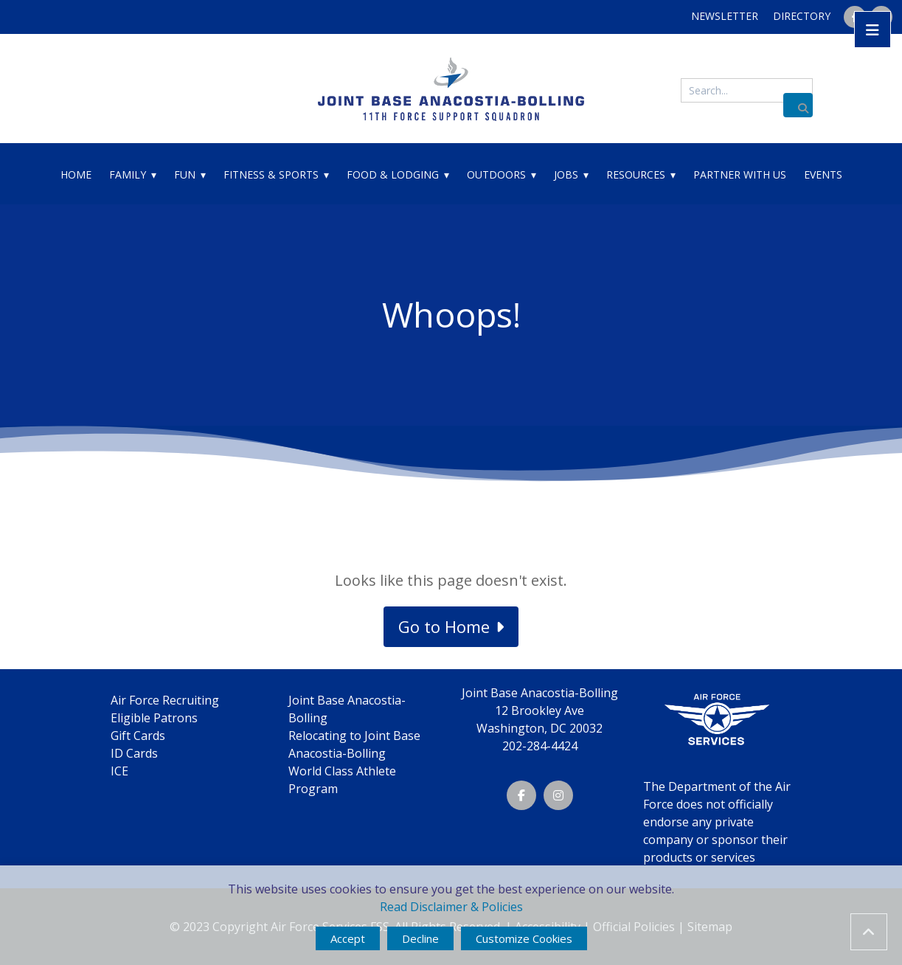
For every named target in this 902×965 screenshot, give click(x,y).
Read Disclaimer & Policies (451, 907)
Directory (801, 16)
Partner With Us (739, 174)
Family (127, 174)
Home (75, 174)
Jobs (566, 174)
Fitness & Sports (271, 174)
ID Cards (134, 753)
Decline (420, 938)
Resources (635, 174)
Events (823, 174)
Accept (347, 938)
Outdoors (496, 174)
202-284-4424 (539, 746)
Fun (184, 174)
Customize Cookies (524, 938)
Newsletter (724, 16)
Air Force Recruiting (165, 700)
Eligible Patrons (154, 718)
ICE (119, 771)
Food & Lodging (393, 174)
